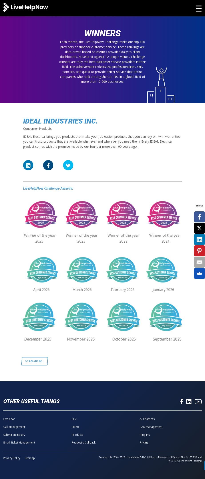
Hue (74, 419)
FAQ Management (151, 427)
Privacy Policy (11, 458)
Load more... (35, 361)
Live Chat (9, 419)
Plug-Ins (145, 435)
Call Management (14, 427)
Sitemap (30, 458)
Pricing (144, 442)
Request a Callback (84, 442)
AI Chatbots (147, 419)
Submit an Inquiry (14, 435)
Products (77, 435)
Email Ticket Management (19, 442)
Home (76, 427)
